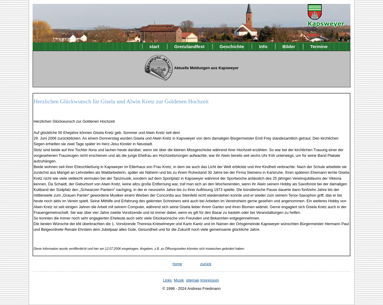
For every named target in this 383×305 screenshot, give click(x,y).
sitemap (192, 280)
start (154, 46)
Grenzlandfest (189, 46)
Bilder (288, 46)
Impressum (209, 280)
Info (263, 46)
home (177, 264)
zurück (205, 264)
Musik (179, 280)
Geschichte (231, 46)
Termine (319, 46)
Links (167, 280)
